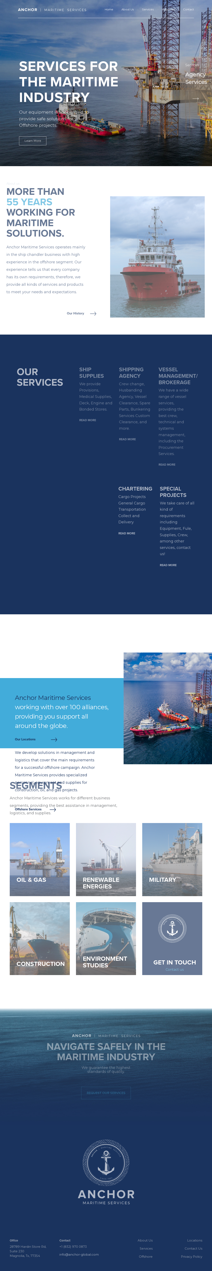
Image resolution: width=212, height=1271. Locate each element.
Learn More (32, 141)
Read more (87, 420)
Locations (194, 1240)
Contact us (175, 970)
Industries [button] (168, 9)
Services (148, 9)
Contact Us (193, 1248)
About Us (128, 9)
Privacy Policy (191, 1257)
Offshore (146, 1257)
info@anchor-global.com (79, 1254)
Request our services (106, 1093)
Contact (188, 9)
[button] (183, 112)
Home (109, 9)
